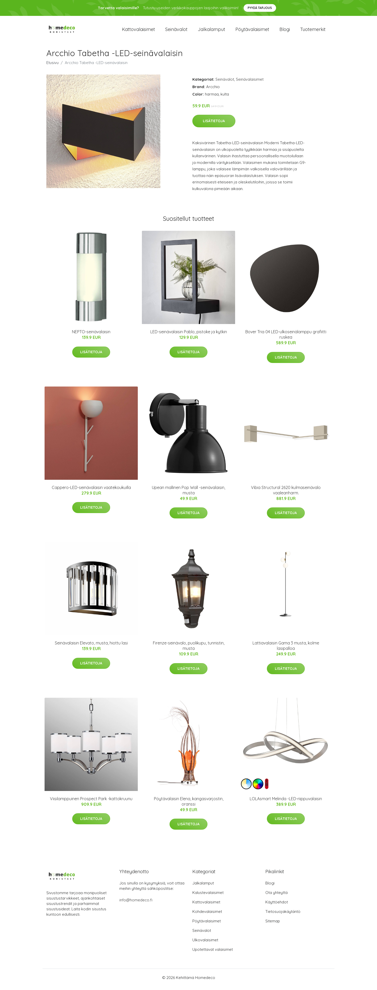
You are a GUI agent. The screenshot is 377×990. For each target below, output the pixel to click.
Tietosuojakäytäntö (282, 915)
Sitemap (272, 924)
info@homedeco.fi (135, 903)
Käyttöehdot (276, 905)
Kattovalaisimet (138, 31)
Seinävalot (176, 31)
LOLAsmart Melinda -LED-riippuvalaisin (286, 802)
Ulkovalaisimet (205, 943)
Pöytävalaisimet (252, 31)
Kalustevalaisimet (208, 896)
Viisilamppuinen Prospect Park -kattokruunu (91, 802)
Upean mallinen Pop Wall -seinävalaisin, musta (188, 493)
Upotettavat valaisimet (212, 953)
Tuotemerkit (313, 31)
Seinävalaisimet (250, 82)
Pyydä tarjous (260, 8)
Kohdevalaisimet (207, 915)
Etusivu (52, 66)
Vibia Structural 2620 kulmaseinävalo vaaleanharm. (286, 493)
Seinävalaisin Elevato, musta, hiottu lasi (91, 646)
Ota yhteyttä (276, 896)
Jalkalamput (211, 31)
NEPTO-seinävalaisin (91, 335)
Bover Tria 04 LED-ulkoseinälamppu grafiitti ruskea (285, 338)
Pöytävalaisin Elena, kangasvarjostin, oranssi (188, 805)
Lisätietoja (214, 124)
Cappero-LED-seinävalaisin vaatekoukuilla (91, 491)
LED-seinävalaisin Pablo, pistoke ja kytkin (188, 335)
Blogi (284, 31)
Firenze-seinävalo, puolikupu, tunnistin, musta (188, 649)
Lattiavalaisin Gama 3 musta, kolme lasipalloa (286, 649)
